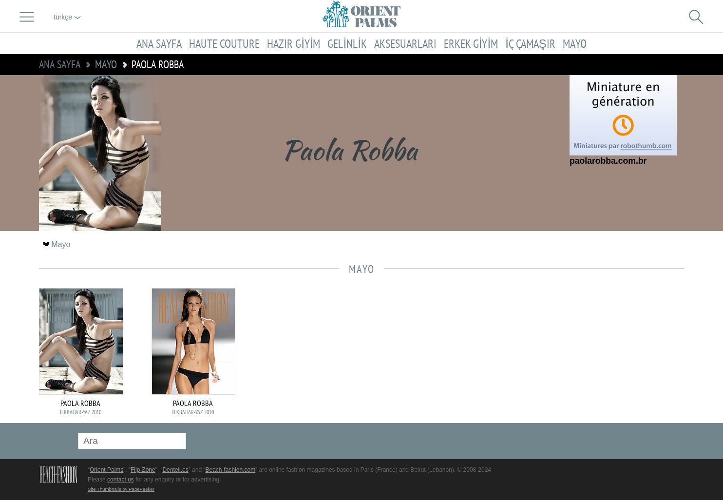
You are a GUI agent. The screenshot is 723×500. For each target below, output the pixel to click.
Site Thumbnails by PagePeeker (121, 489)
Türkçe (67, 17)
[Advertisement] (616, 354)
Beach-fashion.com (230, 469)
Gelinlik (346, 43)
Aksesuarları (405, 43)
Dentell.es (175, 469)
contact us (120, 479)
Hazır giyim (293, 43)
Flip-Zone (143, 469)
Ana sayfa (159, 43)
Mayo (575, 43)
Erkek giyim (471, 43)
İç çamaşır (530, 43)
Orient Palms (106, 469)
